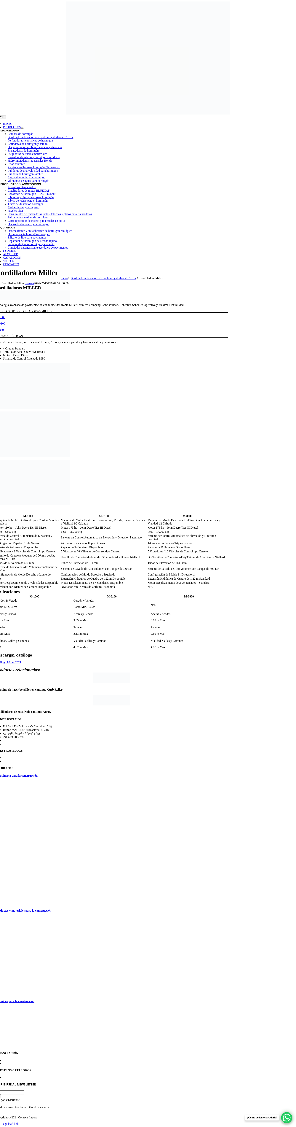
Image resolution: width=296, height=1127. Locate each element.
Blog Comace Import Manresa (22, 761)
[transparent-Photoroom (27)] (148, 113)
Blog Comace (11, 757)
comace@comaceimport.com (21, 740)
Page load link (10, 1123)
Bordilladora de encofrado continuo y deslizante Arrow (103, 278)
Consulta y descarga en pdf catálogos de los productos (37, 1077)
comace (29, 283)
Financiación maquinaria (19, 1060)
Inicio (64, 278)
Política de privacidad (17, 1063)
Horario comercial (14, 744)
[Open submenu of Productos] (22, 128)
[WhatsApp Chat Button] (286, 1117)
